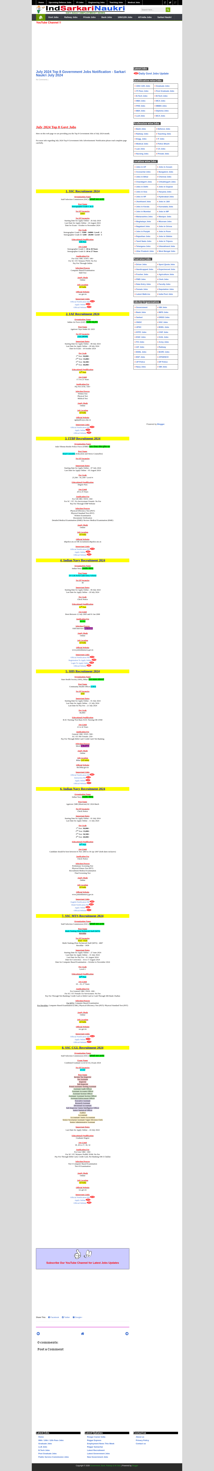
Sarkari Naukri (164, 17)
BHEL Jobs (164, 327)
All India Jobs (145, 17)
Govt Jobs (53, 17)
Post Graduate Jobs (47, 1453)
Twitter (66, 1317)
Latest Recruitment (96, 1450)
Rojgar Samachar (95, 1447)
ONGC (139, 322)
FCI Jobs (140, 342)
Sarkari (139, 317)
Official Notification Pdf (80, 302)
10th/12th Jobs (125, 17)
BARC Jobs (164, 352)
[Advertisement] (82, 46)
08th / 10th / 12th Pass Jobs (51, 1440)
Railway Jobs (70, 17)
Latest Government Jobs (98, 1453)
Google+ (77, 1317)
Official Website (80, 307)
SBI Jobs (163, 307)
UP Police (140, 362)
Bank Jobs (106, 17)
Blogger (161, 424)
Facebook (53, 1317)
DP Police (163, 362)
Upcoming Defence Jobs (60, 2)
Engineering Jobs (96, 2)
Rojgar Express (94, 1440)
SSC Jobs (163, 322)
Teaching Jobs (116, 2)
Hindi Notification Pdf (80, 905)
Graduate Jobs (45, 1443)
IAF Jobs (140, 347)
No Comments (41, 80)
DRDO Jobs (164, 317)
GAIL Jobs (163, 337)
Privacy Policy (142, 1440)
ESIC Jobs (141, 337)
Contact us (141, 1443)
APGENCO (164, 357)
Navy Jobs (141, 367)
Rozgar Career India (96, 1437)
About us (140, 1437)
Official (80, 549)
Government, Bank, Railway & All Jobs (105, 1466)
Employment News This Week (100, 1443)
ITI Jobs (80, 2)
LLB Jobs (42, 1447)
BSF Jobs (140, 357)
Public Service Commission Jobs (53, 1457)
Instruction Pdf (80, 778)
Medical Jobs (134, 2)
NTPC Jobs (141, 332)
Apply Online (80, 304)
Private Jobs (89, 17)
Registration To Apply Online (80, 660)
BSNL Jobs (141, 352)
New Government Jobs (97, 1457)
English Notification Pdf (80, 902)
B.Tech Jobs (44, 1450)
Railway (162, 347)
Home (41, 2)
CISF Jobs (163, 332)
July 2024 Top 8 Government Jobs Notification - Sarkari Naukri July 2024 (81, 73)
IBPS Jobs (163, 312)
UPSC (138, 327)
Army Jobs (164, 342)
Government (142, 307)
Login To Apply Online (80, 663)
